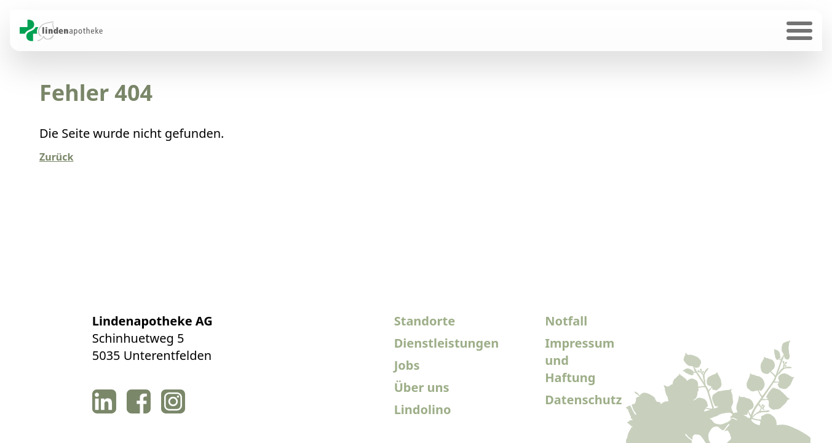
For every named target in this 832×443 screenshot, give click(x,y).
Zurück (56, 157)
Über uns (422, 387)
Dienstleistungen (430, 343)
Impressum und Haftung (579, 360)
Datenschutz (581, 399)
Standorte (424, 321)
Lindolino (422, 409)
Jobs (407, 365)
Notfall (566, 321)
